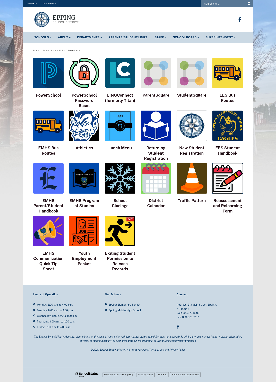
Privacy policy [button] (145, 374)
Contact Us (31, 3)
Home (36, 50)
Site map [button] (162, 374)
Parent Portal (49, 3)
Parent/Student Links (53, 50)
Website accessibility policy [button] (118, 374)
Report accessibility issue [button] (185, 374)
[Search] (249, 3)
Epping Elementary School (124, 304)
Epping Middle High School (125, 310)
